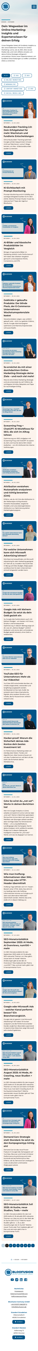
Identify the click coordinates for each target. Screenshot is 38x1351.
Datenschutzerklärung (18, 1294)
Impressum (19, 1291)
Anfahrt (19, 1322)
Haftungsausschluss (19, 1296)
